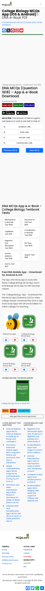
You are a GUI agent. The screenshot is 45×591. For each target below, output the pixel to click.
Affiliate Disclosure (10, 560)
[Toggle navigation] (40, 3)
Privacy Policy (8, 556)
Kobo (13, 410)
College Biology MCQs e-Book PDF (15, 403)
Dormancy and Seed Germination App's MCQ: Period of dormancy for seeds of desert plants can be (13, 494)
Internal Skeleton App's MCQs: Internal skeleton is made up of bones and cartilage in (13, 435)
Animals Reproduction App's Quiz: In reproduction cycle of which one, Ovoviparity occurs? (34, 463)
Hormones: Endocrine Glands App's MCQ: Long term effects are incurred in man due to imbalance (13, 454)
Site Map (5, 553)
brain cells (24, 132)
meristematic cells (24, 143)
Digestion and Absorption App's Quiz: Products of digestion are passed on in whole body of (35, 435)
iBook (5, 410)
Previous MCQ (10, 150)
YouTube (27, 556)
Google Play (24, 410)
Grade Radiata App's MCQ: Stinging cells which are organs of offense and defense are (33, 493)
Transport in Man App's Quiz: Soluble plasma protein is (34, 478)
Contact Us (7, 563)
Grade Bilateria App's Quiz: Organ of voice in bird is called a (34, 449)
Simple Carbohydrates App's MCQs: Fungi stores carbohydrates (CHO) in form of (13, 474)
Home (4, 549)
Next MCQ (34, 150)
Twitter (27, 553)
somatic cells (24, 137)
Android (27, 563)
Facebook (28, 549)
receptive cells (24, 127)
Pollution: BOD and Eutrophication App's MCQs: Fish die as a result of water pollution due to (13, 513)
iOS (25, 566)
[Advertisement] (22, 59)
